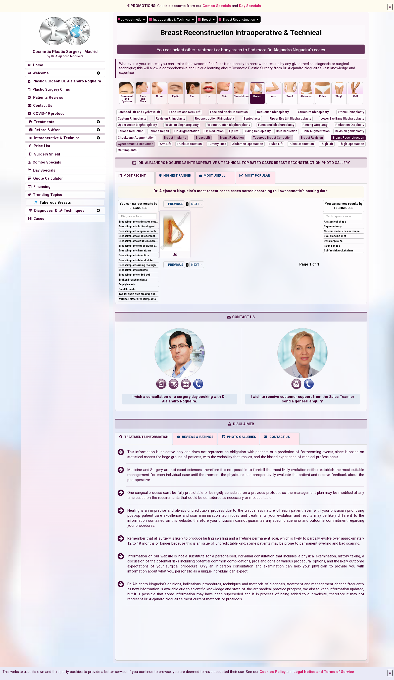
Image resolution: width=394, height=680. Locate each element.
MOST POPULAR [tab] (254, 175)
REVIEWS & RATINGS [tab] (195, 437)
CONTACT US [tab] (277, 437)
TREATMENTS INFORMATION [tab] (144, 437)
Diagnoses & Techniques (56, 210)
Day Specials (250, 6)
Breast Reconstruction (237, 19)
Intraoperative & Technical (54, 138)
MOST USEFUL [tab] (212, 175)
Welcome (38, 73)
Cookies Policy (272, 672)
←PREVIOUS (174, 204)
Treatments (41, 122)
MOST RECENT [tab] (132, 175)
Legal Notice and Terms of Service (323, 672)
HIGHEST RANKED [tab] (175, 175)
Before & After (44, 130)
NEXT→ (196, 204)
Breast (205, 19)
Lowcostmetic (130, 19)
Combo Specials (217, 6)
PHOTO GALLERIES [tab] (238, 437)
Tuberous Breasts (52, 202)
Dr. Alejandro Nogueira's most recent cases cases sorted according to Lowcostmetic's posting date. (241, 191)
